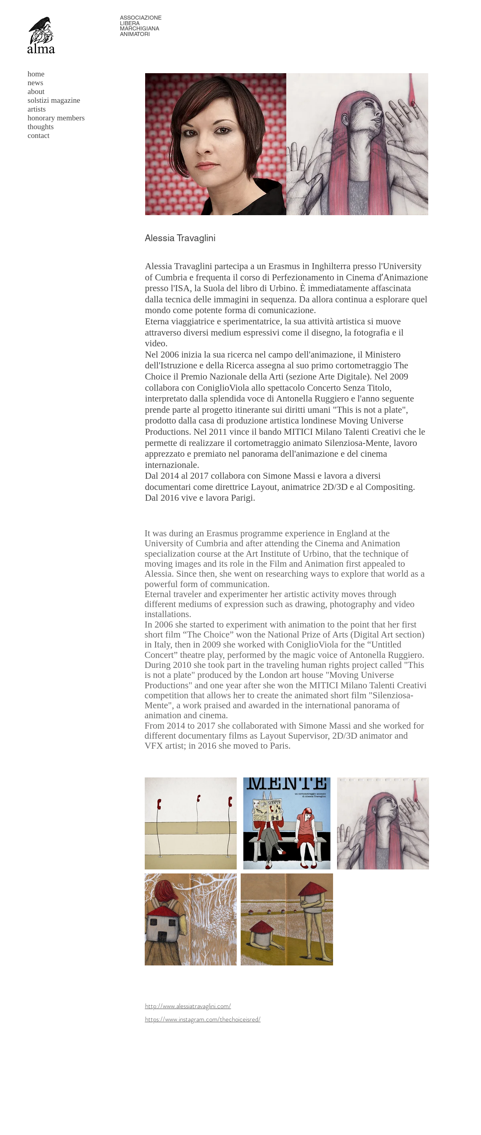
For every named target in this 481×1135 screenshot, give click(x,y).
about (36, 91)
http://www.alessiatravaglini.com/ (188, 1006)
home (36, 74)
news (35, 82)
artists (37, 109)
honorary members (56, 118)
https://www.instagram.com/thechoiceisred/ (203, 1019)
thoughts (41, 126)
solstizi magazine (54, 100)
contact (39, 135)
